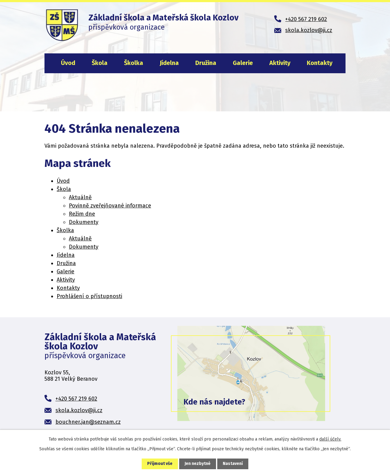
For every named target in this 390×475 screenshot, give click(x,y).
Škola (100, 63)
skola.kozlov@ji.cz (78, 410)
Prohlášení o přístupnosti (89, 296)
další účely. (330, 439)
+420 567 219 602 (76, 398)
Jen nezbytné (198, 463)
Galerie (243, 63)
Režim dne (82, 214)
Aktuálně (80, 197)
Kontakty (319, 63)
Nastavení (233, 463)
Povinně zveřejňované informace (110, 205)
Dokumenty (83, 222)
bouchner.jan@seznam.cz (88, 422)
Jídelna (169, 63)
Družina (205, 63)
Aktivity (279, 63)
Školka (133, 63)
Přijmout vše (159, 463)
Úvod (68, 63)
